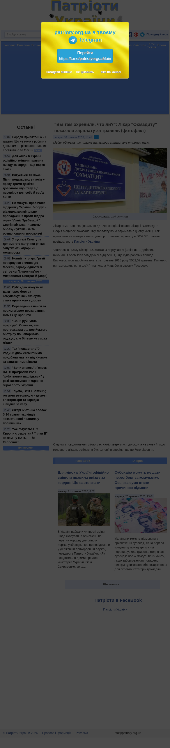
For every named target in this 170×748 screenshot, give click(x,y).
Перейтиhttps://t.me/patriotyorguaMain (85, 56)
